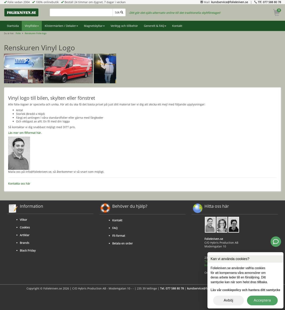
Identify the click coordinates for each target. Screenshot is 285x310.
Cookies (25, 227)
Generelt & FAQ (155, 26)
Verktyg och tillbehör (124, 26)
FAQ (115, 228)
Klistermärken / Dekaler (61, 26)
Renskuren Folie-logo (36, 33)
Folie (18, 33)
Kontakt (177, 26)
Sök (119, 12)
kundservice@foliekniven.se (229, 2)
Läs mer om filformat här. (25, 133)
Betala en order (122, 243)
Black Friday (28, 250)
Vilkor (23, 220)
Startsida (13, 26)
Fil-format (118, 236)
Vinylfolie (32, 26)
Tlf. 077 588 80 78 (269, 2)
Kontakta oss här (19, 183)
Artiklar (24, 235)
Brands (24, 243)
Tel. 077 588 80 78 (172, 288)
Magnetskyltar (94, 26)
